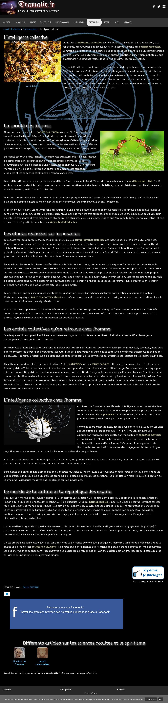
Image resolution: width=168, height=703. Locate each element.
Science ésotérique (31, 586)
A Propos (128, 22)
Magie (33, 22)
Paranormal (20, 22)
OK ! (161, 699)
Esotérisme (94, 22)
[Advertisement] (101, 8)
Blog (117, 22)
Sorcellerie (45, 22)
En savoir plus (150, 699)
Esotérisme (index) (30, 29)
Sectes (107, 22)
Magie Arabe (78, 22)
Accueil (6, 22)
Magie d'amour (62, 22)
